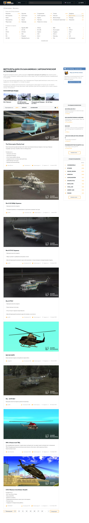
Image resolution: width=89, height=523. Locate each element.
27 (38, 511)
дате (17, 107)
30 (26, 511)
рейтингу (24, 107)
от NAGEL (67, 113)
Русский (69, 2)
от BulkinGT (68, 141)
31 (22, 511)
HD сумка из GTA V (70, 109)
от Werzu (67, 132)
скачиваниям (34, 107)
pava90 (69, 193)
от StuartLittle (68, 148)
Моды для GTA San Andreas (76, 72)
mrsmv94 (70, 174)
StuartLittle (71, 180)
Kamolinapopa (71, 177)
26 (42, 511)
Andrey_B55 (70, 190)
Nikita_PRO (70, 183)
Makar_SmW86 (71, 171)
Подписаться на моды (74, 82)
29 (30, 511)
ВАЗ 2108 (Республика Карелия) (74, 117)
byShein (69, 168)
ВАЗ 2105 (67, 126)
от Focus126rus (68, 122)
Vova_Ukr (70, 186)
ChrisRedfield (71, 165)
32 (19, 511)
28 (34, 511)
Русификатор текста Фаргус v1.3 (74, 145)
